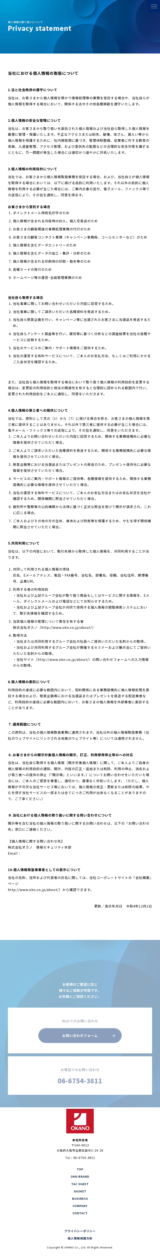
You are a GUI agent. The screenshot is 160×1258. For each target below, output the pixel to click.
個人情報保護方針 (80, 1238)
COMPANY (80, 1206)
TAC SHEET (80, 1184)
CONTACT (80, 1213)
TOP (80, 1169)
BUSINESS (80, 1198)
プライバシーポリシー (80, 1231)
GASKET (80, 1191)
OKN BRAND (80, 1176)
